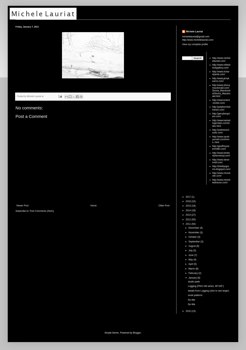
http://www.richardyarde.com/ (221, 73)
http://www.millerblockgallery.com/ (221, 66)
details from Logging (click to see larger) (208, 290)
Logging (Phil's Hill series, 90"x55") (206, 286)
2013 (189, 215)
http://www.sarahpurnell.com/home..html (221, 139)
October (192, 237)
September (194, 241)
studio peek (194, 281)
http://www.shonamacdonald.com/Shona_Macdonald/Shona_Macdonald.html (221, 91)
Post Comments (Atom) (42, 211)
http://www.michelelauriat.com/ (221, 59)
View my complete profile (195, 44)
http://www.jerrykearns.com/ (220, 79)
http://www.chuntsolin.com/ (221, 174)
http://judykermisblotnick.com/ (221, 108)
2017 (189, 197)
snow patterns (195, 295)
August (192, 246)
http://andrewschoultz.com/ (220, 131)
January (192, 277)
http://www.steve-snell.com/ (221, 161)
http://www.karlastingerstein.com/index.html (221, 123)
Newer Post (22, 205)
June (191, 255)
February (193, 273)
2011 (189, 224)
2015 (189, 205)
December (194, 227)
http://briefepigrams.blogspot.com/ (221, 167)
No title (191, 300)
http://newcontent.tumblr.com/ (221, 101)
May (191, 259)
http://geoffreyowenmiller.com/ (221, 147)
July (190, 250)
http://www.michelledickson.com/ (221, 181)
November (194, 232)
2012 (189, 219)
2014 (189, 210)
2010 (189, 311)
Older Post (163, 205)
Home (93, 205)
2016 (189, 201)
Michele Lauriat (194, 31)
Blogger (137, 332)
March (192, 268)
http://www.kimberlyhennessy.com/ (221, 154)
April (191, 264)
